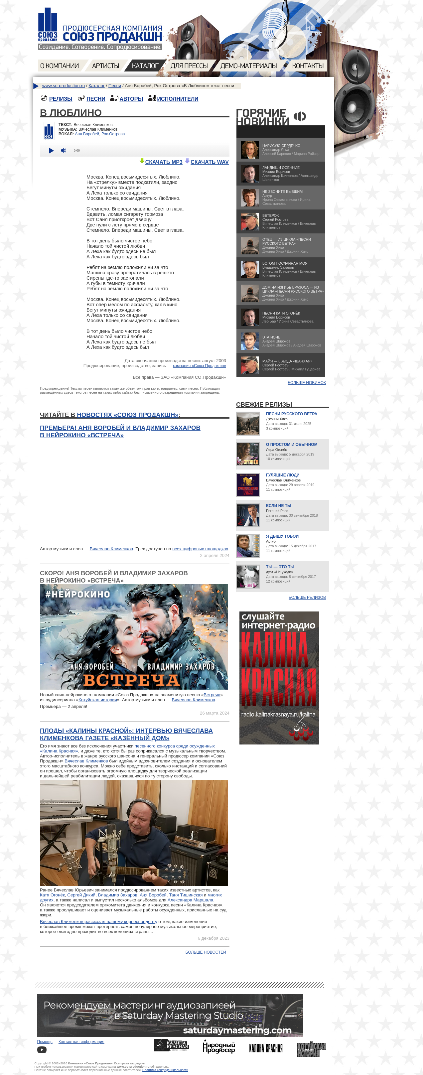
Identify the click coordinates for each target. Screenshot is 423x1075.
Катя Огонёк (52, 894)
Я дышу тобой (282, 536)
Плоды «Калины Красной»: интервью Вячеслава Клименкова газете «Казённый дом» (126, 734)
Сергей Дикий (81, 894)
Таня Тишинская (186, 894)
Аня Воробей (87, 134)
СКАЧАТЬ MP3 (161, 162)
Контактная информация (81, 1041)
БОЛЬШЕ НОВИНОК (307, 382)
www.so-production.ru (63, 85)
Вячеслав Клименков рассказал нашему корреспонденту (98, 921)
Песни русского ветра (291, 414)
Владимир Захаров (117, 894)
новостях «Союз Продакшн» (127, 414)
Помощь (45, 1041)
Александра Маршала (190, 899)
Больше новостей (206, 952)
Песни (114, 85)
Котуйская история (97, 699)
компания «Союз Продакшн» (199, 365)
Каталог (96, 85)
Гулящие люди (283, 475)
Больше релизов (307, 597)
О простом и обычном (292, 444)
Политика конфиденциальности (165, 1070)
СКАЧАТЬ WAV (206, 162)
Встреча (212, 694)
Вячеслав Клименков (111, 548)
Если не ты (278, 505)
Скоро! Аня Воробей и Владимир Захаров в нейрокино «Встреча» (114, 577)
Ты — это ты (280, 567)
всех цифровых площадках (200, 548)
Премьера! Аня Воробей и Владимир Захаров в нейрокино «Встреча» (120, 431)
